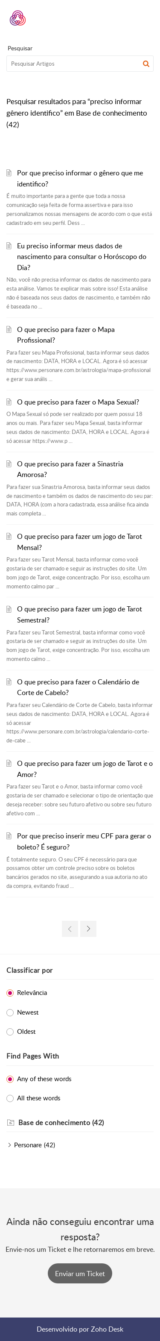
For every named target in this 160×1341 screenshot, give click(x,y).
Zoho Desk (107, 1329)
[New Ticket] (80, 1273)
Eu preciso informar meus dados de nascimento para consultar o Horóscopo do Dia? (81, 256)
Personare (28, 1144)
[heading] (86, 1123)
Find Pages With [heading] (32, 1056)
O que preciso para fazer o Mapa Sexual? (78, 402)
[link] (70, 929)
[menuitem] (124, 18)
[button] (124, 18)
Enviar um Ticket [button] (80, 1273)
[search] (80, 63)
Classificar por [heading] (29, 970)
